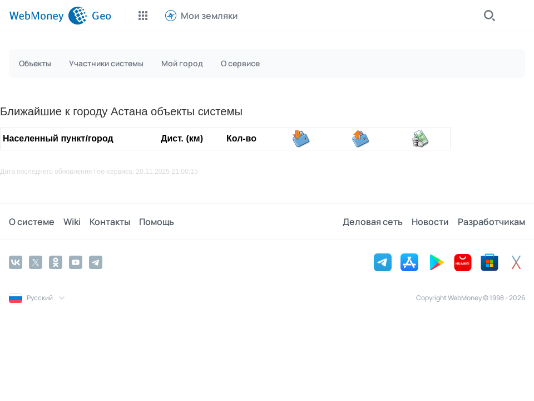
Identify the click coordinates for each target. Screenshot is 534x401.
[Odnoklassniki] (55, 262)
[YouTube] (75, 262)
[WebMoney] (48, 15)
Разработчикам (491, 222)
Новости (430, 222)
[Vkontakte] (15, 262)
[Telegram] (95, 262)
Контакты (110, 222)
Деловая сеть (373, 222)
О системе (32, 222)
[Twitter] (35, 262)
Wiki (72, 222)
